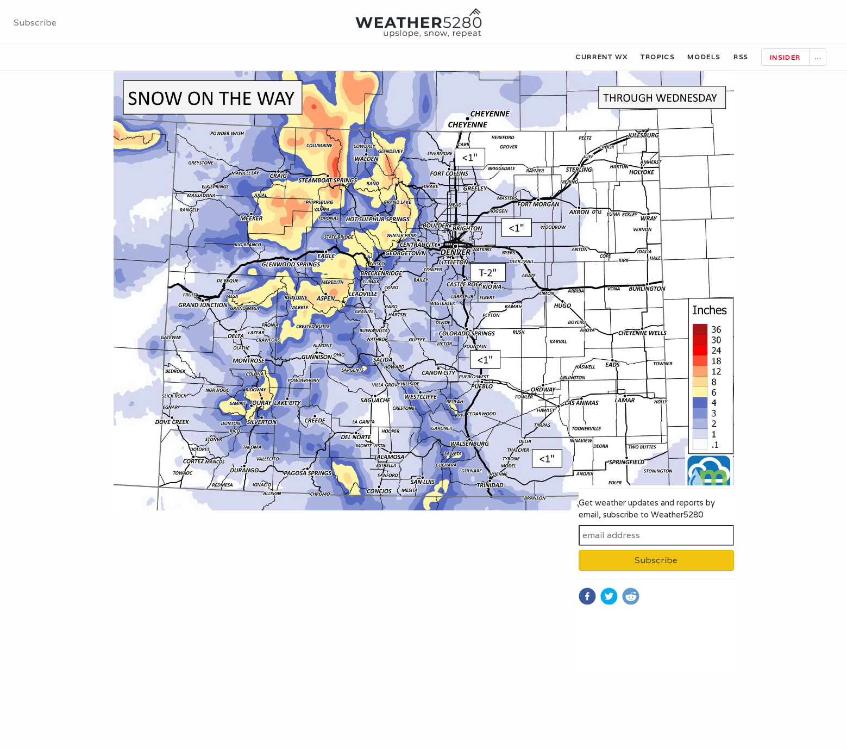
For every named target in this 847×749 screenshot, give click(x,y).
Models (703, 57)
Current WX (601, 57)
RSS (740, 57)
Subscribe (35, 22)
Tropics (657, 57)
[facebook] (587, 596)
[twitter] (609, 596)
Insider (785, 57)
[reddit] (630, 596)
